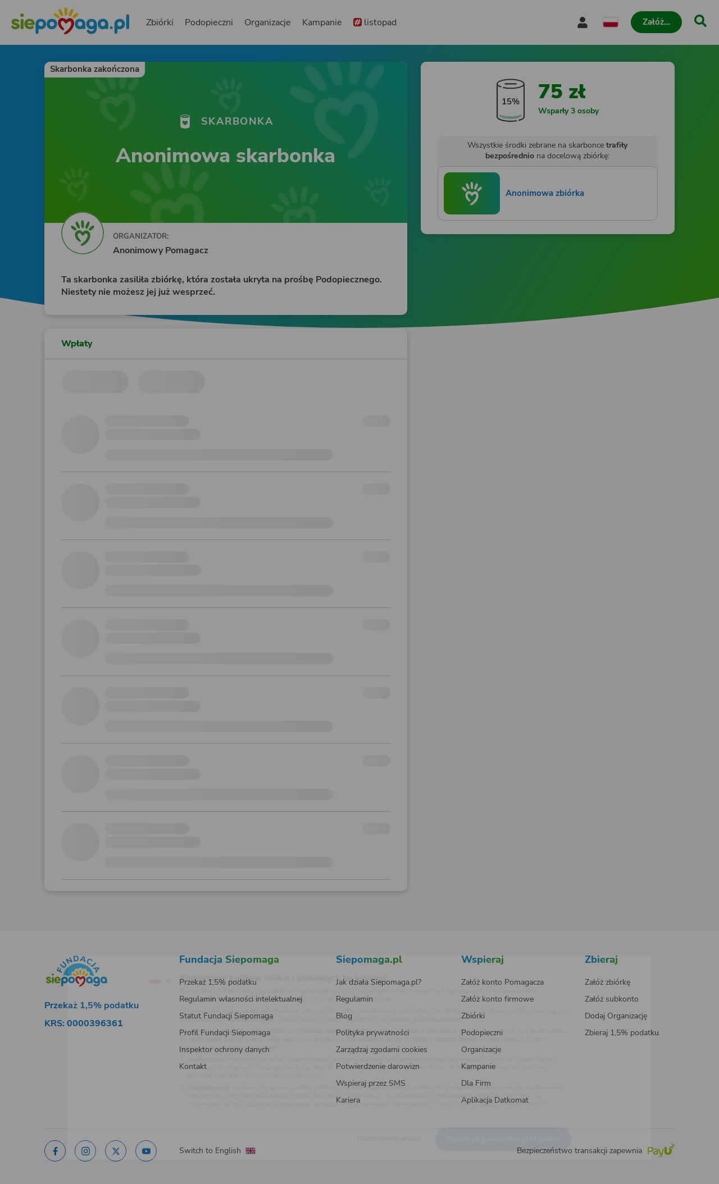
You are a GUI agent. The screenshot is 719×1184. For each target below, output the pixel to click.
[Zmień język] (112, 962)
